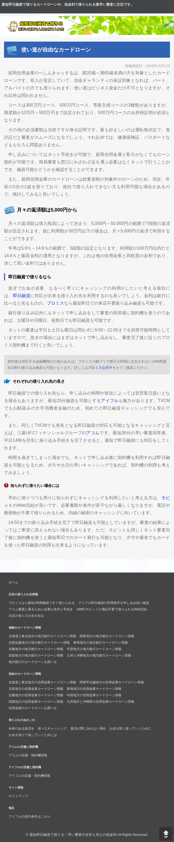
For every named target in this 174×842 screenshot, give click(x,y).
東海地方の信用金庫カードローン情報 (94, 689)
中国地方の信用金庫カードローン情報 (94, 695)
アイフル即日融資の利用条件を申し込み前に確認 (113, 603)
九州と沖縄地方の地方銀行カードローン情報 (99, 655)
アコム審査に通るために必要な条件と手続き (41, 609)
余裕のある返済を (21, 728)
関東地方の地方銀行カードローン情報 (107, 636)
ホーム (13, 582)
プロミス (55, 303)
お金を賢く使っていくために (130, 728)
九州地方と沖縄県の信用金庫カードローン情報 (100, 702)
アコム (92, 433)
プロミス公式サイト (103, 368)
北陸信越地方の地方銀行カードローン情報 (39, 642)
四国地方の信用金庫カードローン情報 (36, 702)
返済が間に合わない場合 (88, 728)
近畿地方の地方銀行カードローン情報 (36, 649)
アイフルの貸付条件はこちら (29, 816)
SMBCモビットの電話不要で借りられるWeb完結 (111, 609)
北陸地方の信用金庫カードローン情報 (36, 689)
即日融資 (21, 295)
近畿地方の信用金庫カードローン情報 (36, 695)
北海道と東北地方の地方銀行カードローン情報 (42, 636)
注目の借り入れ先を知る (26, 616)
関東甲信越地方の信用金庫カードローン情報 (112, 682)
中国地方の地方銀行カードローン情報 (94, 649)
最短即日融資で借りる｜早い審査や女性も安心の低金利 (73, 835)
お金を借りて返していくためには (33, 735)
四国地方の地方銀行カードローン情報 (36, 655)
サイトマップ (18, 796)
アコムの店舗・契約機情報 (28, 755)
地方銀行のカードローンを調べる (33, 662)
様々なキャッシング (52, 728)
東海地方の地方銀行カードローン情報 (100, 642)
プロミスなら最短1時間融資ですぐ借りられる (42, 603)
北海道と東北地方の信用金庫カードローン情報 (42, 682)
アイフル (109, 400)
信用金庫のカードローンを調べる (33, 708)
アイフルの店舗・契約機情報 (29, 776)
